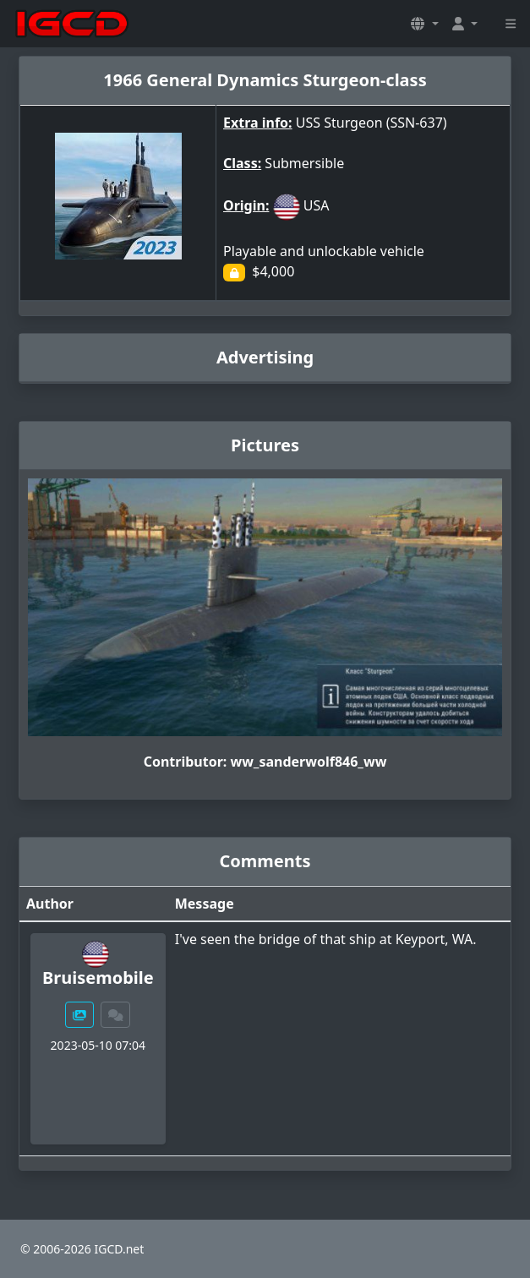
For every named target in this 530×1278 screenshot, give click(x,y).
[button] (424, 24)
